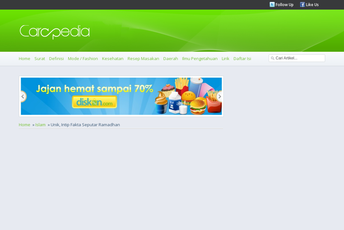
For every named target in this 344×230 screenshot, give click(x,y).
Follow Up (284, 4)
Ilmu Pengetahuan (200, 58)
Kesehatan (112, 58)
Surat (39, 58)
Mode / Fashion (83, 58)
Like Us (312, 4)
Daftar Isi (242, 58)
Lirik (225, 58)
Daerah (170, 58)
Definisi (56, 58)
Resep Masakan (143, 58)
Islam (40, 124)
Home (24, 58)
